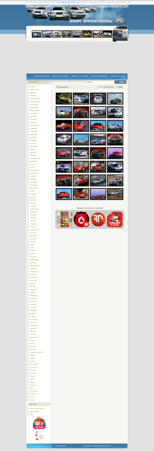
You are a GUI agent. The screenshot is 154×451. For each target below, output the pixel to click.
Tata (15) (31, 343)
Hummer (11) (33, 367)
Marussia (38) (33, 298)
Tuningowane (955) (34, 98)
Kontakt (119, 446)
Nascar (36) (32, 304)
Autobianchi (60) (34, 271)
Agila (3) (32, 227)
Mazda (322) (32, 152)
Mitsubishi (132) (33, 230)
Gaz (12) (31, 361)
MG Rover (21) (33, 319)
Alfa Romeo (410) (34, 125)
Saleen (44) (32, 283)
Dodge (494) (32, 122)
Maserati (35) (33, 310)
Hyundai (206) (33, 182)
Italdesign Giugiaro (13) (35, 352)
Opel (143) (32, 203)
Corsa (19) (33, 215)
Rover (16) (32, 340)
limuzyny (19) (33, 328)
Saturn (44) (32, 286)
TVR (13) (31, 355)
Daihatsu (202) (33, 188)
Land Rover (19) (33, 325)
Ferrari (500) (32, 119)
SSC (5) (31, 382)
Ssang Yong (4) (33, 391)
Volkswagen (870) (34, 101)
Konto (124, 78)
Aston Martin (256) (34, 158)
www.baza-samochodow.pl (75, 446)
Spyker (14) (32, 346)
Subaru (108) (33, 235)
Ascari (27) (32, 316)
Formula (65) (32, 268)
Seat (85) (31, 244)
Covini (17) (32, 334)
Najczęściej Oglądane (99, 76)
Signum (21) (33, 212)
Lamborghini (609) (34, 110)
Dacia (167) (32, 197)
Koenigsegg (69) (34, 259)
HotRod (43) (32, 289)
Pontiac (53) (32, 274)
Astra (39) (33, 206)
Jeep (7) (31, 379)
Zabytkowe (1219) (34, 89)
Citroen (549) (33, 113)
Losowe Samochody (118, 76)
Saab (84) (32, 247)
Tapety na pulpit (33, 411)
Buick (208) (32, 176)
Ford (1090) (32, 95)
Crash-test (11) (33, 364)
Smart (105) (32, 238)
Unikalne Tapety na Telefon (36, 408)
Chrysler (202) (33, 185)
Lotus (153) (32, 200)
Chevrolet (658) (33, 107)
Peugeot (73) (32, 256)
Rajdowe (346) (33, 146)
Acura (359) (32, 143)
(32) (34, 209)
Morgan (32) (32, 313)
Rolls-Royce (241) (34, 170)
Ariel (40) (31, 292)
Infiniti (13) (32, 349)
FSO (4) (31, 388)
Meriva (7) (33, 221)
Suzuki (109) (32, 232)
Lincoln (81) (32, 250)
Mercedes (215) (33, 173)
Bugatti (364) (33, 140)
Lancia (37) (32, 301)
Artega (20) (32, 322)
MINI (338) (32, 149)
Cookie (113, 446)
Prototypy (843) (33, 104)
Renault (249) (33, 161)
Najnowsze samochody (80, 76)
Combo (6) (33, 224)
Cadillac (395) (33, 131)
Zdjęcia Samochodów (42, 76)
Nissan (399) (32, 128)
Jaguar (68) (32, 262)
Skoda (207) (32, 179)
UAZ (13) (31, 358)
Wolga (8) (32, 376)
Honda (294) (32, 155)
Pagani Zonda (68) (34, 265)
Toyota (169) (32, 194)
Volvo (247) (32, 164)
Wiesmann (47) (33, 277)
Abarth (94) (32, 241)
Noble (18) (32, 331)
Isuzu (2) (31, 397)
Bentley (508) (33, 116)
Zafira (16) (33, 218)
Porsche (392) (33, 134)
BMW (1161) (32, 92)
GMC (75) (32, 253)
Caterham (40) (33, 295)
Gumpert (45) (33, 280)
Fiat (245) (32, 167)
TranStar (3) (32, 394)
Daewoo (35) (32, 307)
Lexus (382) (32, 137)
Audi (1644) (32, 86)
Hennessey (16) (33, 337)
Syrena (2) (32, 400)
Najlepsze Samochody (60, 76)
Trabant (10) (32, 373)
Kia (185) (31, 191)
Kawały (31, 414)
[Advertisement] (77, 57)
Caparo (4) (32, 385)
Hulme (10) (32, 370)
